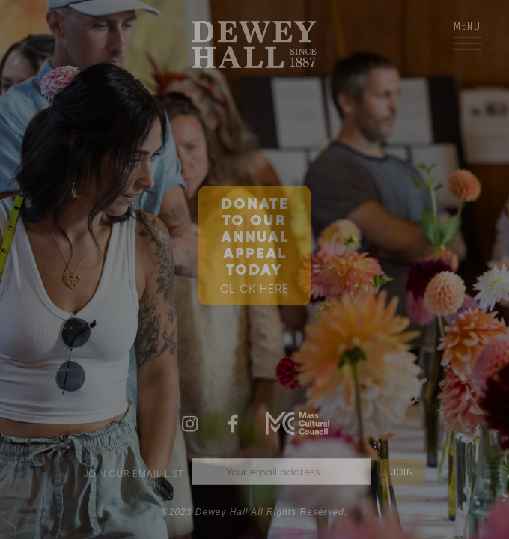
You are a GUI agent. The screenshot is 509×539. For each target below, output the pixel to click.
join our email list (134, 473)
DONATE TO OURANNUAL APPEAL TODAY (254, 245)
